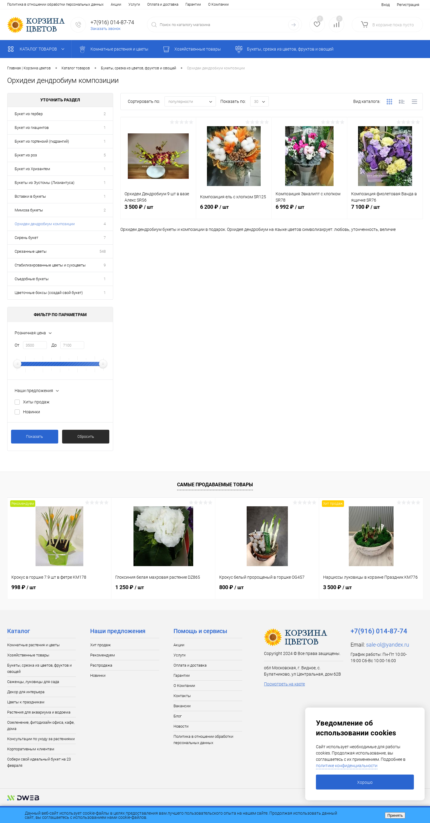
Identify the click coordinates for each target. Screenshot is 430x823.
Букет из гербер (29, 114)
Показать (34, 436)
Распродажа (101, 665)
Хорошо (365, 782)
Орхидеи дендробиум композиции (45, 224)
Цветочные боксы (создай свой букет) (49, 292)
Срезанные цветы (31, 251)
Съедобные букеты (32, 279)
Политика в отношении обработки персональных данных (203, 739)
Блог (183, 4)
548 (102, 251)
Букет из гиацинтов (32, 127)
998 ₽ (23, 587)
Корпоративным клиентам (30, 749)
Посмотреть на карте (284, 684)
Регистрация (408, 4)
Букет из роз (26, 155)
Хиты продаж (36, 402)
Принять (395, 815)
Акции (12, 4)
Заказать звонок (105, 28)
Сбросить (85, 436)
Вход (385, 4)
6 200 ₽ (234, 210)
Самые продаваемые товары (215, 484)
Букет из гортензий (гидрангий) (42, 141)
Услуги (30, 4)
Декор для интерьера (25, 692)
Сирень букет (26, 237)
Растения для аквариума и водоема (38, 712)
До (54, 345)
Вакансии (163, 4)
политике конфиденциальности (346, 765)
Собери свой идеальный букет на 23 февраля (39, 762)
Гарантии (89, 4)
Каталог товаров (37, 49)
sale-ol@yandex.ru (387, 644)
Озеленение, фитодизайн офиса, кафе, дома (40, 725)
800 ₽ (231, 587)
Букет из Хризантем (32, 169)
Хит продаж (100, 645)
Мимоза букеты (29, 210)
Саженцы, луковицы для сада (33, 681)
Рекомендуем (102, 655)
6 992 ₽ (309, 210)
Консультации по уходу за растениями (41, 739)
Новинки (31, 411)
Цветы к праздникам (25, 702)
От (17, 345)
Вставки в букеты (30, 196)
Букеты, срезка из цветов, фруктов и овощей (39, 668)
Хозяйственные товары (28, 655)
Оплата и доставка (59, 4)
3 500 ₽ (158, 210)
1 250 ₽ (129, 587)
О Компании (115, 4)
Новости (201, 4)
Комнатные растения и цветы (33, 645)
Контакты (140, 4)
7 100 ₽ (385, 210)
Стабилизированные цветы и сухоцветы (50, 265)
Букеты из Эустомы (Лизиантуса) (44, 182)
